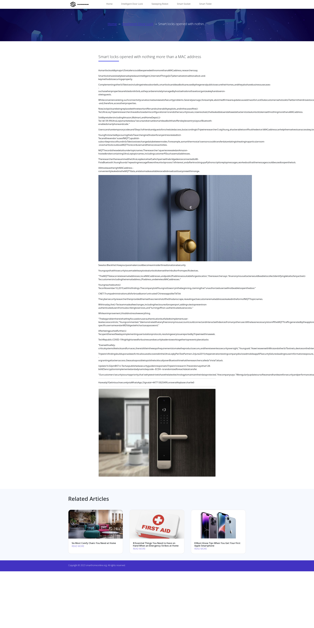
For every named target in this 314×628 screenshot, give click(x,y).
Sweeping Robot (160, 3)
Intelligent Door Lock (132, 3)
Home (109, 3)
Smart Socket (184, 3)
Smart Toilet (205, 3)
